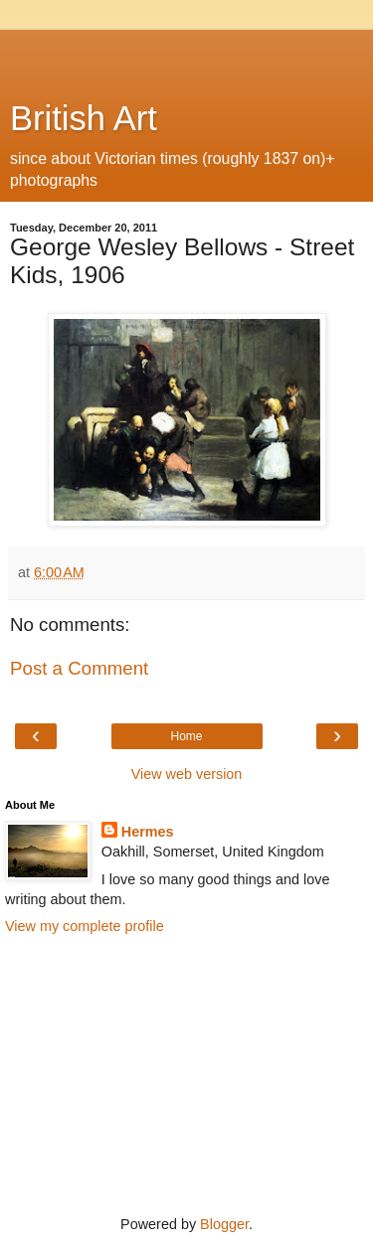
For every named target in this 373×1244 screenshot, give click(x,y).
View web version (187, 774)
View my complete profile (84, 926)
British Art (83, 118)
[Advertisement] (187, 54)
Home (186, 736)
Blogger (224, 1224)
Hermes (147, 832)
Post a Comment (79, 668)
